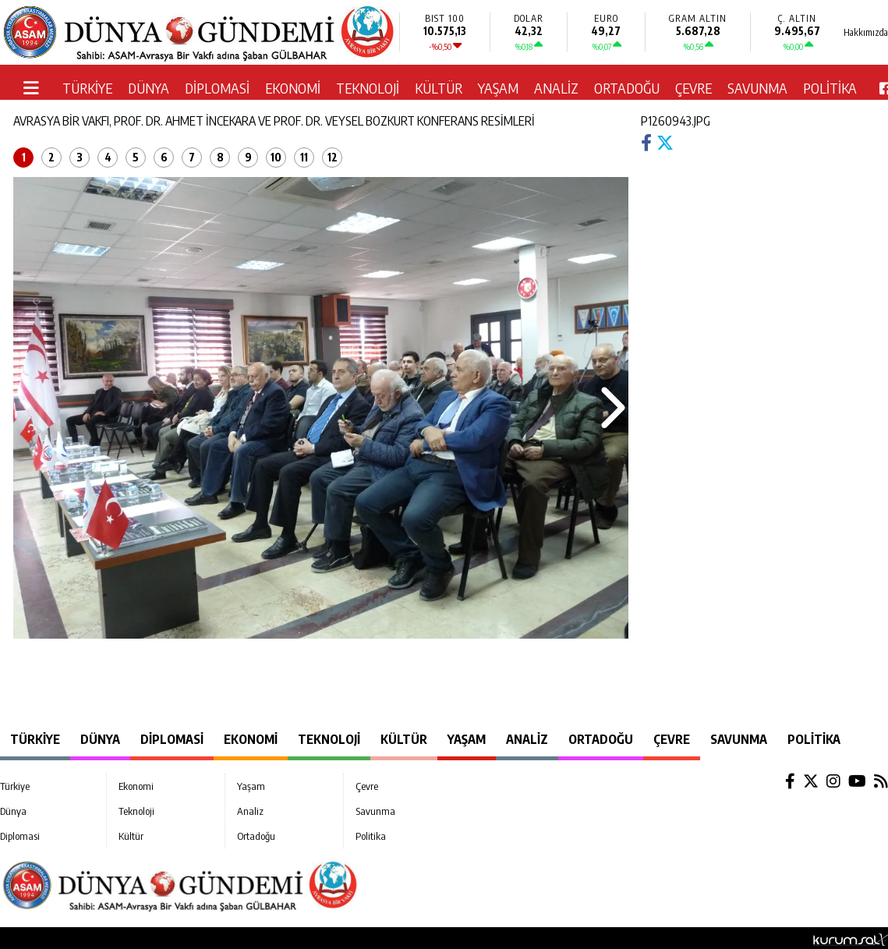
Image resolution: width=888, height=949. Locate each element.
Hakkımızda (33, 938)
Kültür (438, 88)
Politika (830, 88)
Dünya (148, 88)
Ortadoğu (627, 88)
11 (304, 157)
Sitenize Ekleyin (183, 938)
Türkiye (87, 88)
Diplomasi (217, 88)
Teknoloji (367, 88)
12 (332, 157)
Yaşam (498, 88)
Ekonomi (292, 88)
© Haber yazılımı (809, 938)
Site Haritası (103, 938)
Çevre (693, 88)
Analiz (556, 88)
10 (276, 157)
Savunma (757, 88)
